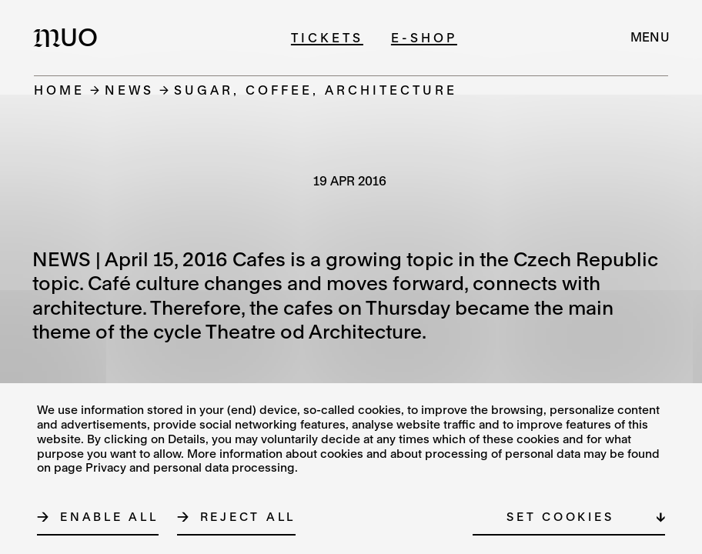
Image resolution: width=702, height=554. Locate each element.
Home (59, 89)
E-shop (424, 37)
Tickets (327, 37)
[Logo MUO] (70, 37)
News (129, 89)
